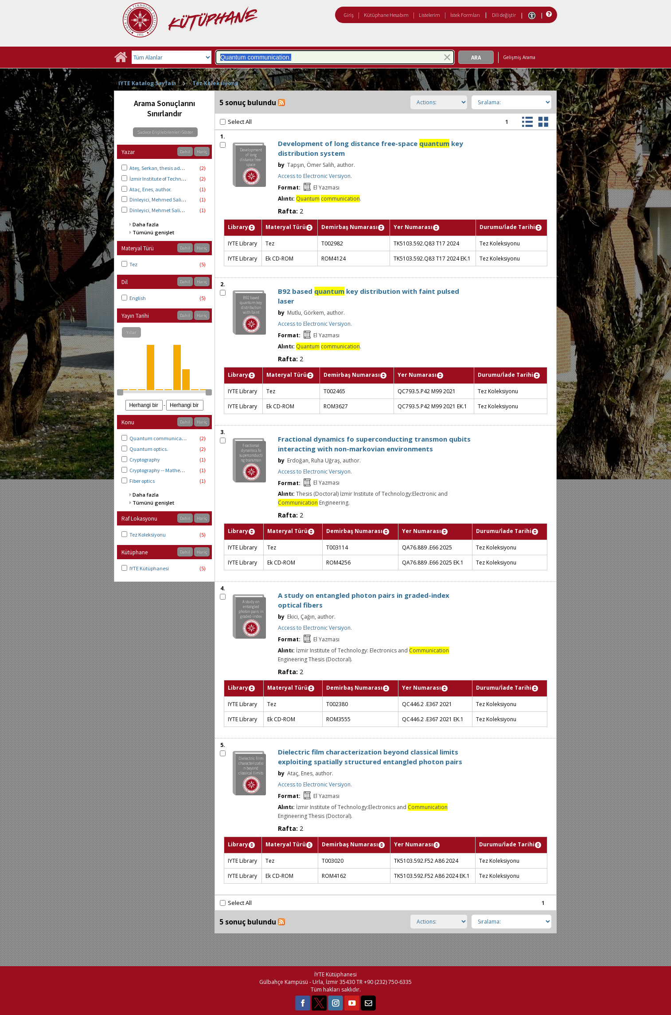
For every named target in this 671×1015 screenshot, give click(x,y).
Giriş (349, 15)
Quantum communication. (160, 438)
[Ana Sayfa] (120, 60)
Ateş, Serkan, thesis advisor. (160, 168)
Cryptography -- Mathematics (162, 470)
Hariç (202, 151)
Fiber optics (142, 481)
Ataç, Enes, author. (150, 189)
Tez (133, 264)
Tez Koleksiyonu (215, 83)
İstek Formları (465, 15)
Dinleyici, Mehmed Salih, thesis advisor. (173, 199)
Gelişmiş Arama (519, 57)
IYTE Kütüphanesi (149, 568)
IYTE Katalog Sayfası (147, 83)
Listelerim (429, 15)
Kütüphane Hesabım (386, 15)
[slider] (120, 392)
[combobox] (335, 57)
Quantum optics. (148, 449)
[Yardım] (548, 14)
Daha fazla (146, 224)
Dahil (185, 151)
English (137, 298)
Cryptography (144, 459)
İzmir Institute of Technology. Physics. (171, 178)
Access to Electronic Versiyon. (315, 176)
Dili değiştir (504, 15)
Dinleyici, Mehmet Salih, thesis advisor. (173, 210)
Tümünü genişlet (153, 232)
